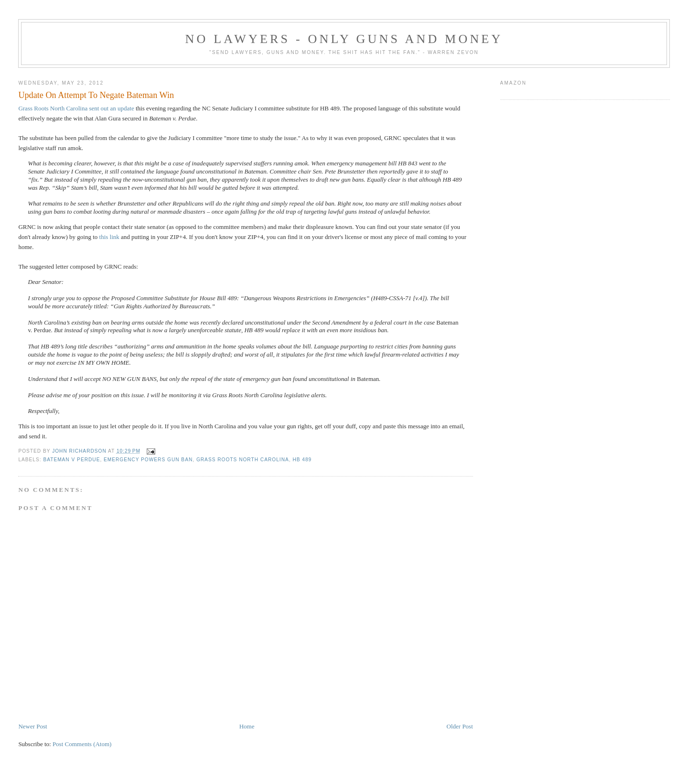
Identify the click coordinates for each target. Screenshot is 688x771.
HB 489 (302, 459)
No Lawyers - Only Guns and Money (344, 39)
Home (247, 726)
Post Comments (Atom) (82, 744)
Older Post (460, 726)
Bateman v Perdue (71, 459)
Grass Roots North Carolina (242, 459)
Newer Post (32, 726)
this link (109, 236)
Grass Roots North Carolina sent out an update (76, 108)
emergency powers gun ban (148, 459)
